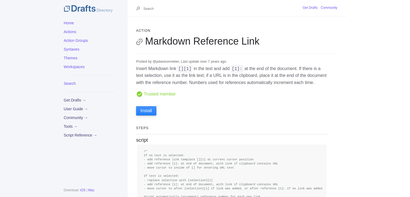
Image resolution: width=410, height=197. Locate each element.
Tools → (71, 126)
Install (146, 110)
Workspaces (74, 67)
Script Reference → (80, 135)
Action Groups (76, 40)
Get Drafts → (75, 100)
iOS (83, 190)
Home (69, 23)
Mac (91, 190)
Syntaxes (72, 49)
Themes (71, 58)
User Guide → (76, 109)
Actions (70, 32)
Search (70, 83)
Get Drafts (310, 8)
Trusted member (156, 94)
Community (329, 8)
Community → (76, 117)
